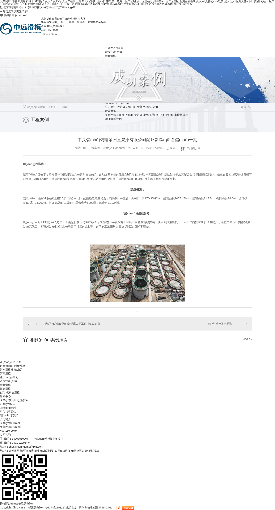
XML (109, 507)
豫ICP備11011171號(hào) (60, 507)
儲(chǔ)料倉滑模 (10, 392)
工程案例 (64, 107)
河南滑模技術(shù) (11, 369)
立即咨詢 (5, 434)
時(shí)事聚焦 (174, 114)
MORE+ (247, 339)
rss (18, 15)
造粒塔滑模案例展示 (220, 323)
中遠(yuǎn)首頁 (114, 47)
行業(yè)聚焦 (141, 114)
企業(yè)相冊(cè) (10, 423)
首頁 (50, 107)
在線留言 (7, 15)
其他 (185, 114)
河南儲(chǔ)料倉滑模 (12, 365)
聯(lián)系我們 (113, 118)
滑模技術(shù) (113, 51)
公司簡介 (5, 419)
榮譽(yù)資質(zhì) (10, 426)
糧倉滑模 (110, 55)
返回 (246, 107)
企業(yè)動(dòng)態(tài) (119, 114)
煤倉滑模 (5, 388)
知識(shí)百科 (158, 114)
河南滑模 (5, 373)
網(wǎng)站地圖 (89, 507)
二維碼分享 (193, 148)
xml (25, 15)
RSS (102, 507)
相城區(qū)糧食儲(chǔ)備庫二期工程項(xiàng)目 (72, 323)
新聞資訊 (110, 110)
